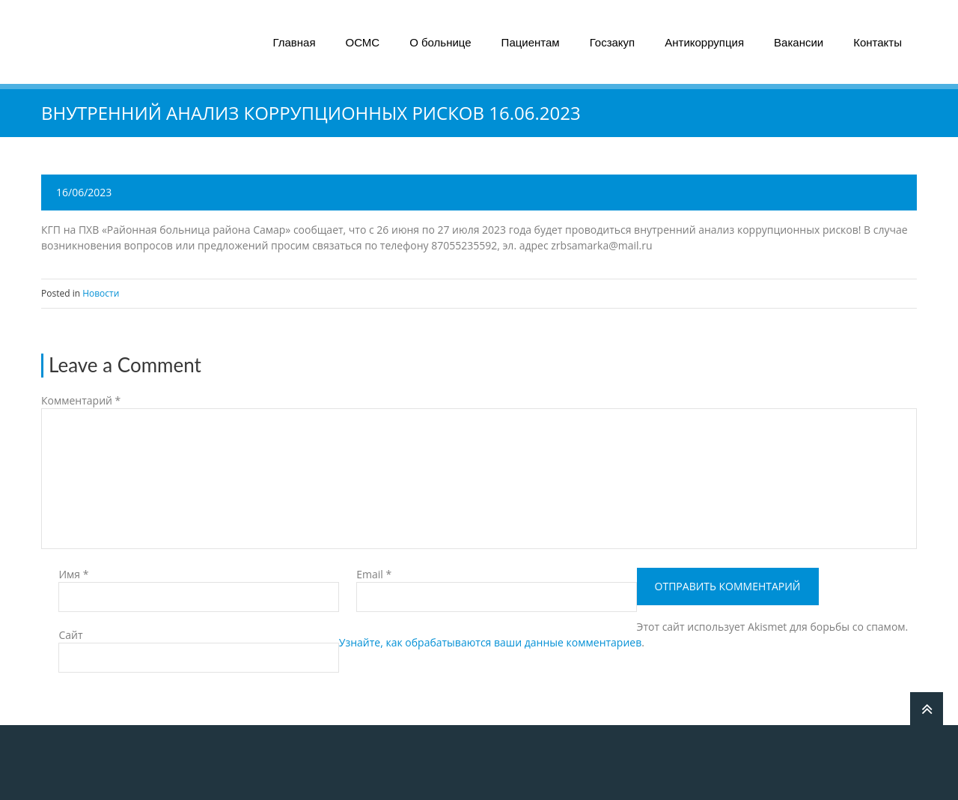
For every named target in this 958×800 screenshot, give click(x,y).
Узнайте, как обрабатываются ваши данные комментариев (490, 642)
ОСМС (363, 42)
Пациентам (530, 42)
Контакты (877, 42)
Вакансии (798, 42)
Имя (73, 574)
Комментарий (80, 400)
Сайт (70, 635)
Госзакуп (612, 42)
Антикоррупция (704, 42)
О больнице (440, 42)
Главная (293, 42)
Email (373, 574)
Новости (100, 293)
